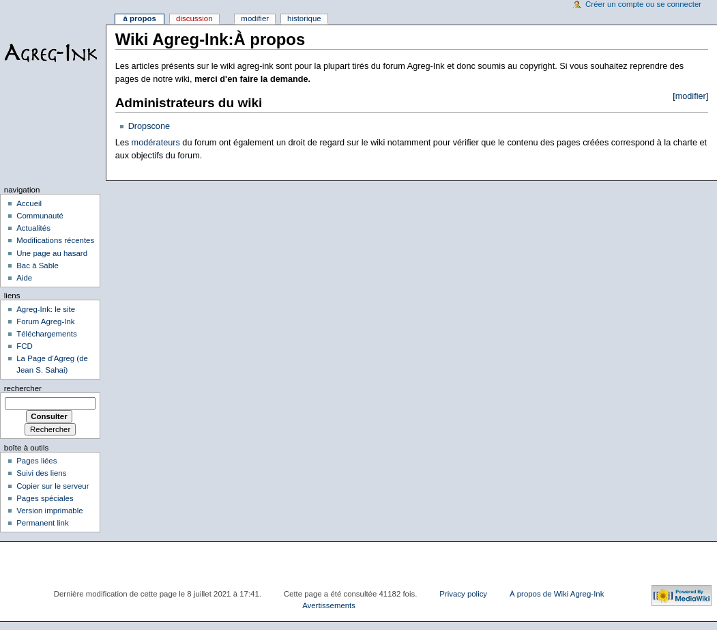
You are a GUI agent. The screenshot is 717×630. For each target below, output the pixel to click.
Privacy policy (463, 594)
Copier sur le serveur (52, 486)
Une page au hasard (51, 253)
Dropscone (149, 126)
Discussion (194, 18)
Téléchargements (46, 334)
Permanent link (42, 523)
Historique (304, 18)
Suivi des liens (41, 473)
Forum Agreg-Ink (45, 321)
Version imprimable (49, 510)
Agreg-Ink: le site (45, 309)
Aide (24, 278)
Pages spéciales (44, 498)
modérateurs (154, 142)
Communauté (39, 216)
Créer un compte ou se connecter (643, 4)
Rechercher (23, 388)
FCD (24, 346)
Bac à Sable (37, 265)
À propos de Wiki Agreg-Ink (557, 594)
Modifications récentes (55, 240)
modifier (690, 96)
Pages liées (36, 461)
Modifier (255, 18)
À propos (139, 18)
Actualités (33, 228)
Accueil (29, 203)
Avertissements (328, 605)
